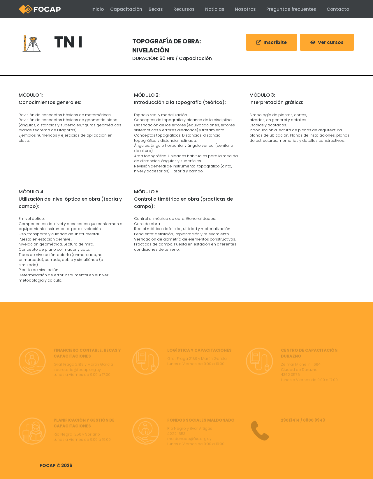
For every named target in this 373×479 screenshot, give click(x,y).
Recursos (184, 9)
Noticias (214, 9)
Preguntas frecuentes (291, 9)
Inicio (89, 9)
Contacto (338, 9)
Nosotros (245, 9)
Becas (156, 9)
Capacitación (122, 9)
